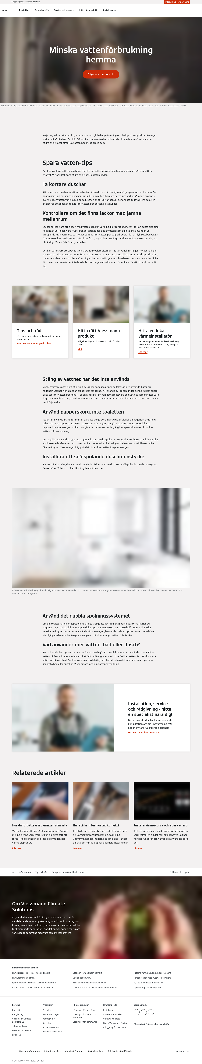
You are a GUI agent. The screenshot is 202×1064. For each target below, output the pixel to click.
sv (13, 872)
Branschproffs (42, 10)
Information (25, 872)
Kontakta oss (109, 10)
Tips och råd (41, 872)
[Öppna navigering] (4, 10)
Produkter (24, 10)
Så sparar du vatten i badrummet (68, 872)
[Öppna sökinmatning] (188, 10)
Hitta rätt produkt (88, 10)
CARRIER (40, 1061)
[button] (180, 872)
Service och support (64, 10)
